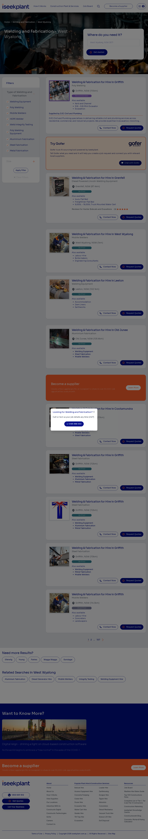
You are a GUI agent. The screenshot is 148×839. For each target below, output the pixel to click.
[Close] (94, 412)
